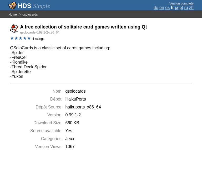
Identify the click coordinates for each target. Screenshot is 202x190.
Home (12, 14)
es (167, 7)
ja (176, 7)
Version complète (181, 3)
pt (181, 7)
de (156, 7)
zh (191, 7)
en (161, 7)
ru (186, 7)
